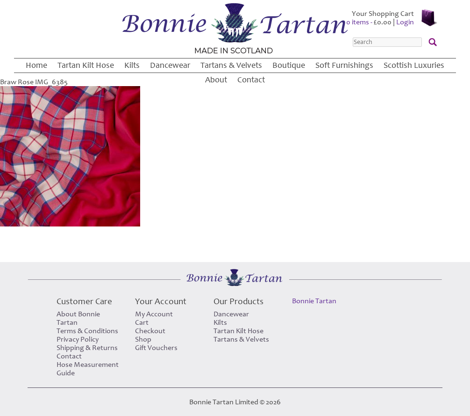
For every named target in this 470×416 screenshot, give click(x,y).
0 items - (369, 22)
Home (36, 65)
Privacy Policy (78, 339)
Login (405, 22)
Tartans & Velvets (231, 65)
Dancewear (170, 65)
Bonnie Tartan (314, 301)
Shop (143, 339)
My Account (154, 314)
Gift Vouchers (156, 347)
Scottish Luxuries (414, 65)
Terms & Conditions (87, 331)
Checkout (150, 331)
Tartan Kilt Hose (85, 65)
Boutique (288, 65)
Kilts (132, 65)
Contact (251, 79)
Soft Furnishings (344, 65)
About (216, 79)
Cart (142, 322)
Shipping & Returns (87, 347)
